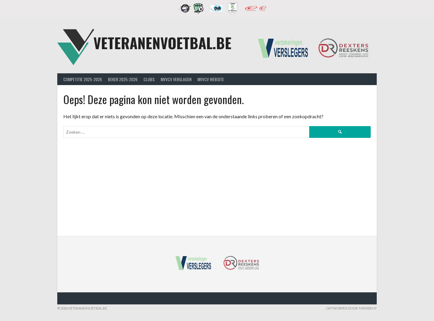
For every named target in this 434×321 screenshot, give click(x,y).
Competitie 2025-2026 (82, 79)
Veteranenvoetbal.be (162, 42)
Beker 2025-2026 (122, 79)
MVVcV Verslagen (176, 79)
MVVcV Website (210, 79)
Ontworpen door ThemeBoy (351, 308)
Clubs (149, 79)
